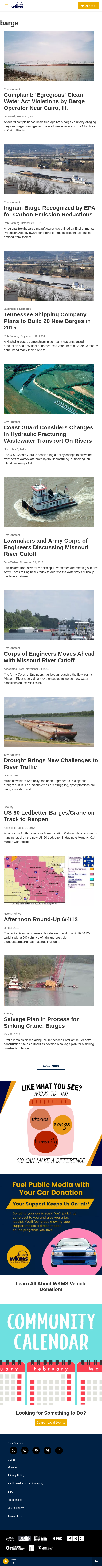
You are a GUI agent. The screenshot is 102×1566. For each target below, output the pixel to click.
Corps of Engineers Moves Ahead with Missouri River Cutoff (49, 657)
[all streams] (97, 1561)
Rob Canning (11, 223)
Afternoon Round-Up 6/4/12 (41, 919)
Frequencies (15, 1499)
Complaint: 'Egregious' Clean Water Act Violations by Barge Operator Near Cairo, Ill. (44, 101)
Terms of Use (15, 1516)
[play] (5, 1561)
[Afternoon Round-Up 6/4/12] (49, 881)
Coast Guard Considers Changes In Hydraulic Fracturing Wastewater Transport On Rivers (48, 434)
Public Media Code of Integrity (25, 1483)
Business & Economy (17, 308)
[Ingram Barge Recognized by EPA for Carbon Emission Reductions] (49, 169)
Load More (51, 1065)
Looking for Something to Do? (51, 1413)
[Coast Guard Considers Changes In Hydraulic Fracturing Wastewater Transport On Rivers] (49, 389)
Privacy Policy (16, 1475)
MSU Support (16, 1508)
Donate (90, 5)
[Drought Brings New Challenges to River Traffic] (49, 722)
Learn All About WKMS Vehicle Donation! (51, 1286)
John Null (9, 116)
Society (8, 807)
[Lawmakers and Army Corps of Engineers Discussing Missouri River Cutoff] (49, 502)
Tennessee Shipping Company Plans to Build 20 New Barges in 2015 (47, 321)
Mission (12, 1467)
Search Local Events (51, 1422)
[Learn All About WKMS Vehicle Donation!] (51, 1224)
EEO (10, 1491)
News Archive (12, 913)
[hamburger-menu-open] (6, 5)
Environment (12, 89)
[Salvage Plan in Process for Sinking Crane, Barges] (49, 980)
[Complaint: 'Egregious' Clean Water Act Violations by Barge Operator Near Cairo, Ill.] (49, 56)
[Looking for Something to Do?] (51, 1354)
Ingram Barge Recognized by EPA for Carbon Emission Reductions (49, 211)
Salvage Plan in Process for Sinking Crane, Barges (41, 1022)
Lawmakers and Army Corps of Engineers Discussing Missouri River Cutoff (46, 547)
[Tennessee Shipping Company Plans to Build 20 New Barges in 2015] (49, 276)
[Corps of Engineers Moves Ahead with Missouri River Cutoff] (49, 615)
